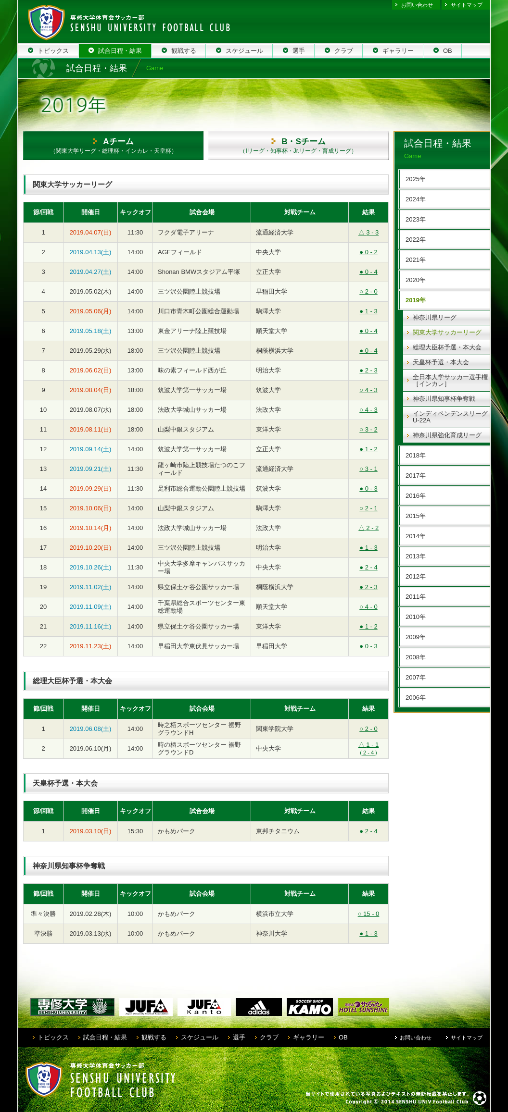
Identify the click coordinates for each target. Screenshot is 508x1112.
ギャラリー (308, 1037)
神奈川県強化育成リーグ (447, 435)
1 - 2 (368, 449)
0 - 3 (368, 488)
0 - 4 (368, 271)
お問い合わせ (417, 5)
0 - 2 (368, 252)
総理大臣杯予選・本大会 (447, 347)
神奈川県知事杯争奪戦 (444, 398)
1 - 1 (368, 748)
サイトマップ (467, 5)
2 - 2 (368, 527)
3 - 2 (368, 429)
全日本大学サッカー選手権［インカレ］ (450, 380)
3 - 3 (368, 232)
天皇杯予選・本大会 (441, 362)
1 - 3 (368, 311)
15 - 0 (369, 913)
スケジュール (199, 1037)
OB (343, 1037)
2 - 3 (368, 370)
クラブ (269, 1037)
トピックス (53, 1037)
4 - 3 (368, 390)
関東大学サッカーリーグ (447, 332)
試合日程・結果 (105, 1037)
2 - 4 (368, 567)
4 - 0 (368, 606)
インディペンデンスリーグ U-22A (450, 417)
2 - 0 (368, 291)
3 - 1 (368, 468)
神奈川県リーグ (435, 317)
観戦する (153, 1037)
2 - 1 (368, 508)
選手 (239, 1037)
